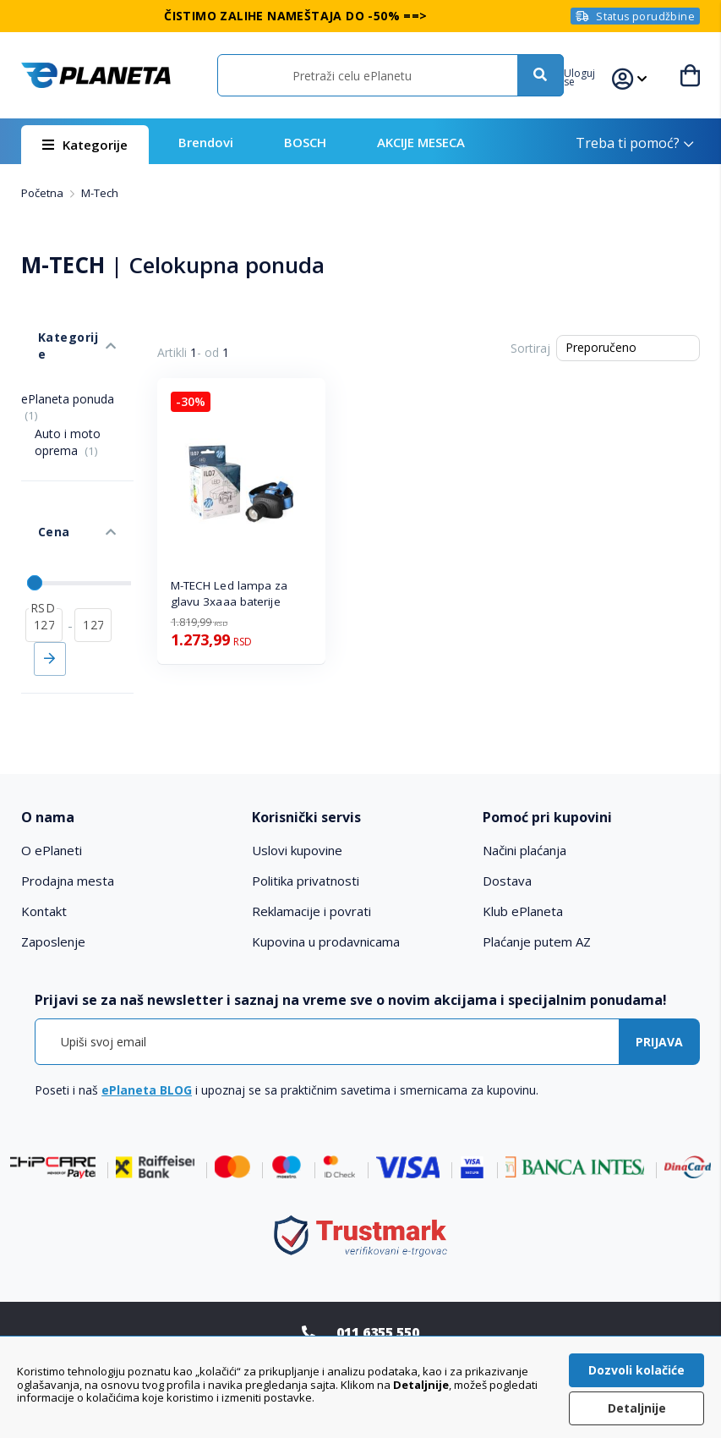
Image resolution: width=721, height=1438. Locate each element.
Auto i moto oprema (68, 400)
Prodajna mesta (67, 847)
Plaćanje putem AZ (537, 908)
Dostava (507, 847)
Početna (43, 192)
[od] (44, 549)
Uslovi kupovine (297, 817)
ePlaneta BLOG (146, 1057)
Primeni (50, 583)
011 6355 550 (377, 1298)
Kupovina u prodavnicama (326, 908)
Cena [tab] (36, 472)
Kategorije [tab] (53, 320)
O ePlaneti (51, 817)
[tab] (129, 783)
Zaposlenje (53, 908)
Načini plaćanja (524, 817)
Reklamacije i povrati (311, 878)
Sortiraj (530, 348)
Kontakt (44, 878)
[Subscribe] (659, 1008)
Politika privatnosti (305, 847)
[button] (596, 75)
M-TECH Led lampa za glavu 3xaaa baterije (229, 593)
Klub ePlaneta (523, 878)
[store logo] (95, 75)
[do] (93, 549)
